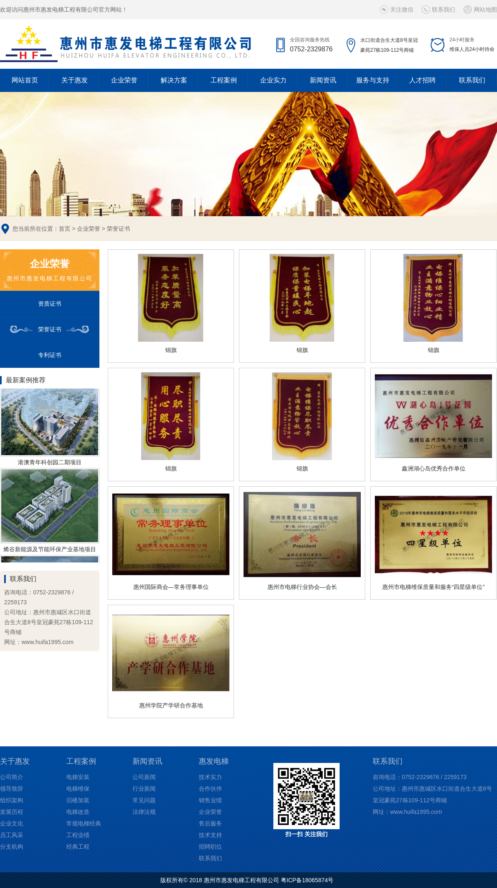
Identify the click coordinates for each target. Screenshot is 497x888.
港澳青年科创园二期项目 (50, 463)
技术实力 (210, 777)
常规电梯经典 (83, 823)
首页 (64, 228)
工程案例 (223, 80)
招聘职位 (210, 846)
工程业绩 (77, 835)
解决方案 (174, 80)
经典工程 (77, 846)
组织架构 (11, 800)
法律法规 (144, 811)
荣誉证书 (118, 228)
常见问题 (144, 800)
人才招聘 (422, 80)
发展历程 (11, 811)
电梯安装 (77, 777)
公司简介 (11, 777)
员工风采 (11, 835)
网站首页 (25, 80)
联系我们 (443, 9)
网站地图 (485, 9)
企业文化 (11, 823)
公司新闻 (144, 777)
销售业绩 (210, 800)
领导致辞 (11, 788)
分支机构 (11, 846)
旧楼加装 (77, 800)
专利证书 (49, 355)
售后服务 (210, 823)
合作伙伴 (210, 788)
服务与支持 (372, 80)
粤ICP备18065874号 (307, 880)
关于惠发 (74, 80)
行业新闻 (144, 788)
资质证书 (49, 303)
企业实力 (273, 80)
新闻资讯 (323, 80)
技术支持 (210, 835)
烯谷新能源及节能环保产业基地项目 (49, 550)
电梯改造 (77, 811)
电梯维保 (77, 788)
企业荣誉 (124, 80)
